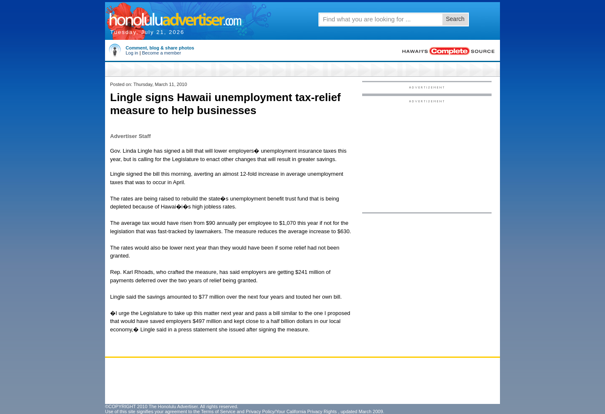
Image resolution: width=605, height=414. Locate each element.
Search (455, 19)
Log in (132, 52)
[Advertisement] (427, 155)
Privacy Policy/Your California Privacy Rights (291, 411)
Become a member (161, 52)
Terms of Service (218, 411)
